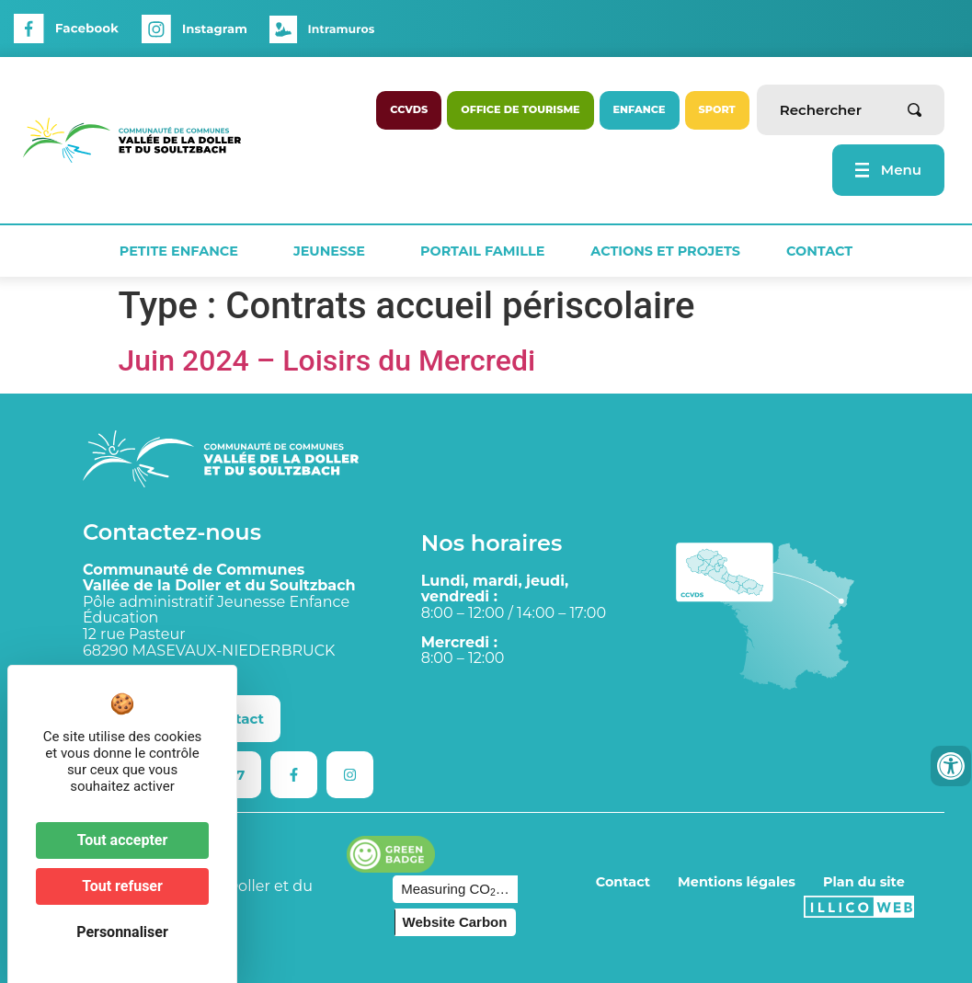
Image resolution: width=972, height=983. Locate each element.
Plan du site (864, 882)
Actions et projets (665, 251)
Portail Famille (482, 251)
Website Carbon (455, 922)
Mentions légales (736, 882)
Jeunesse (333, 251)
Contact (819, 251)
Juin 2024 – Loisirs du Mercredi (327, 360)
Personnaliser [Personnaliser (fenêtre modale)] (122, 932)
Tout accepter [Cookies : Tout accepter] (122, 840)
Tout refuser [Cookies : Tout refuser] (122, 886)
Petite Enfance (183, 251)
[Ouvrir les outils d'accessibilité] (951, 766)
